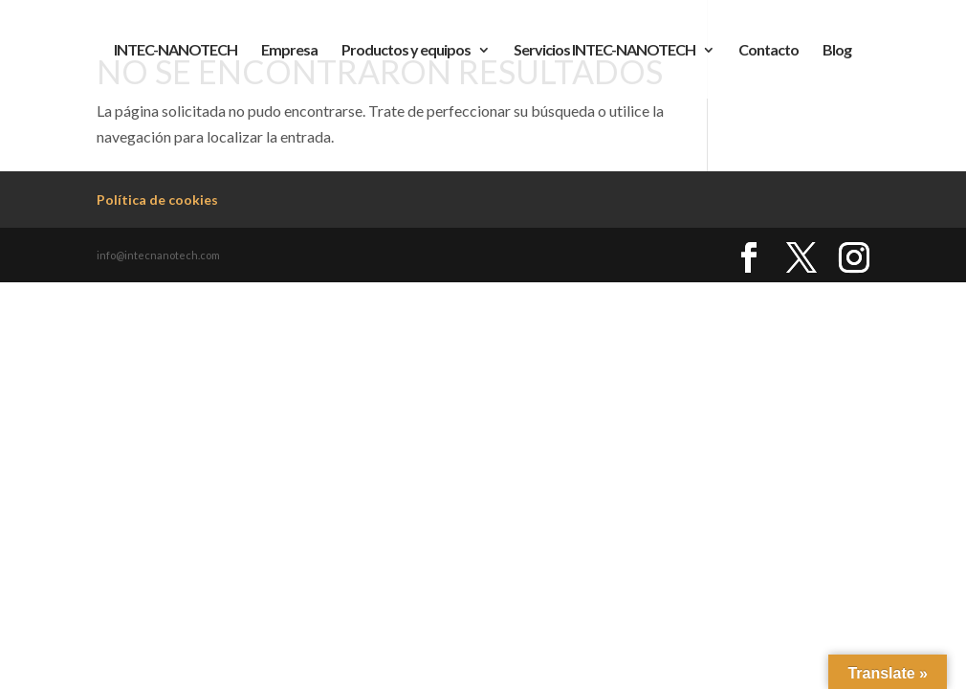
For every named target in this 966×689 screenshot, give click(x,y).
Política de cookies (157, 199)
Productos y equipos (406, 50)
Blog (837, 50)
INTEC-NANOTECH (175, 50)
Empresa (289, 50)
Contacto (768, 50)
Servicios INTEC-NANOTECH (604, 50)
